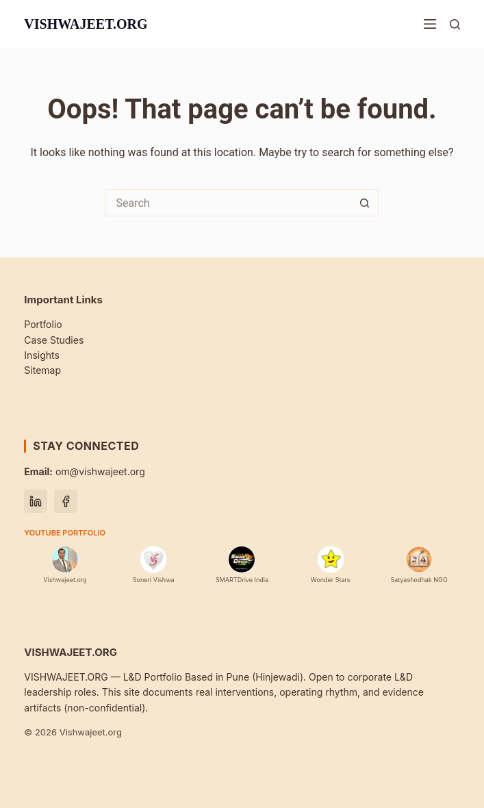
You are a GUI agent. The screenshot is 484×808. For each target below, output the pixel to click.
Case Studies (54, 340)
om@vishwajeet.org (84, 471)
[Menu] (430, 24)
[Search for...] (228, 202)
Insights (42, 355)
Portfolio (43, 324)
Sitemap (42, 370)
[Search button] (365, 202)
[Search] (455, 24)
